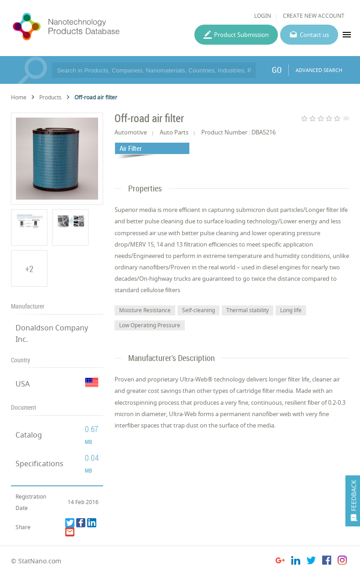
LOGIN (262, 16)
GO (277, 69)
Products (50, 97)
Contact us (314, 35)
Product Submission (241, 35)
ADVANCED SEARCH (319, 70)
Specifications (39, 464)
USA (23, 384)
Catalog (29, 435)
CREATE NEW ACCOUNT (313, 16)
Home (18, 97)
